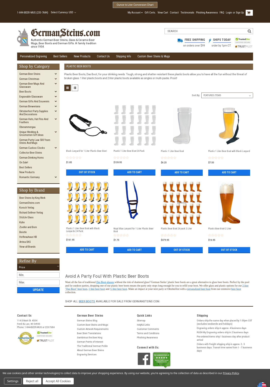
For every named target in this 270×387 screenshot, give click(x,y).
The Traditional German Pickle (92, 346)
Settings (12, 381)
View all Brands (27, 246)
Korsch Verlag (26, 207)
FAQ (222, 12)
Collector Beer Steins (30, 152)
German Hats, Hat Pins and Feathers (33, 120)
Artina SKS (25, 242)
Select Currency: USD (63, 12)
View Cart (163, 12)
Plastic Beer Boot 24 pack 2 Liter (176, 228)
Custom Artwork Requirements (93, 329)
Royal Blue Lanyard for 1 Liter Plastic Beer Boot (134, 230)
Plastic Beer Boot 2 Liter (219, 228)
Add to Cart (134, 172)
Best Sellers (60, 56)
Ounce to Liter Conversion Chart (135, 4)
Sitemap (141, 320)
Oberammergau (27, 127)
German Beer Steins (29, 74)
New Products (82, 56)
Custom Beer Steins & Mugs (153, 56)
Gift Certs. (150, 12)
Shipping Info (123, 56)
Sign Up (240, 12)
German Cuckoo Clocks (32, 148)
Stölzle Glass (26, 217)
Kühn (22, 222)
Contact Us (103, 56)
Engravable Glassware (31, 96)
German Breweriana (29, 106)
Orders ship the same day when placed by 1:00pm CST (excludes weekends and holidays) (224, 322)
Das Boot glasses (105, 282)
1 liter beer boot (96, 289)
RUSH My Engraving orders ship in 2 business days (222, 332)
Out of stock (87, 172)
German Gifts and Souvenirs (34, 101)
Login (229, 12)
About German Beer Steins (90, 350)
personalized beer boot (198, 289)
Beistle (23, 232)
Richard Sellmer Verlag (31, 212)
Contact (174, 12)
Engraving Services (87, 354)
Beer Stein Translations (89, 333)
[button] (38, 267)
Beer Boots (25, 91)
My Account (135, 12)
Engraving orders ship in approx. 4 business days (221, 328)
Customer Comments (148, 329)
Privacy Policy (231, 373)
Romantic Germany (29, 177)
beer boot (236, 289)
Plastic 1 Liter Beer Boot (172, 151)
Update (38, 290)
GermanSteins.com (29, 202)
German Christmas (29, 79)
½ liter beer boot (118, 289)
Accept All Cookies (58, 381)
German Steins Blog (87, 320)
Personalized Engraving (33, 56)
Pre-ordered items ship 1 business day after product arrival (223, 338)
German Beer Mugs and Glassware (31, 85)
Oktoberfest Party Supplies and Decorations (33, 113)
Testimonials (187, 12)
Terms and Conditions (148, 333)
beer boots (87, 301)
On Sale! (23, 162)
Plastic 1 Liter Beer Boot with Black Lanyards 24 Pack (83, 229)
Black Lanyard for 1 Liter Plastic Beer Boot (86, 151)
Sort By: (196, 95)
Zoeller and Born (28, 227)
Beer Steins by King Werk (32, 197)
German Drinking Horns (31, 157)
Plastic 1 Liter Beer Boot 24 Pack (129, 151)
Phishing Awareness (207, 12)
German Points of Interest (90, 342)
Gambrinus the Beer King (89, 337)
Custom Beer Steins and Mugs (92, 325)
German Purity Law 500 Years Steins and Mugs (34, 141)
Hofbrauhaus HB (28, 237)
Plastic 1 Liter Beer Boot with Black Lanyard (229, 151)
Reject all (32, 381)
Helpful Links (143, 325)
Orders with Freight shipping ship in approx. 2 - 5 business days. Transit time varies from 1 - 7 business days (224, 347)
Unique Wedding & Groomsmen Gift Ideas (31, 133)
